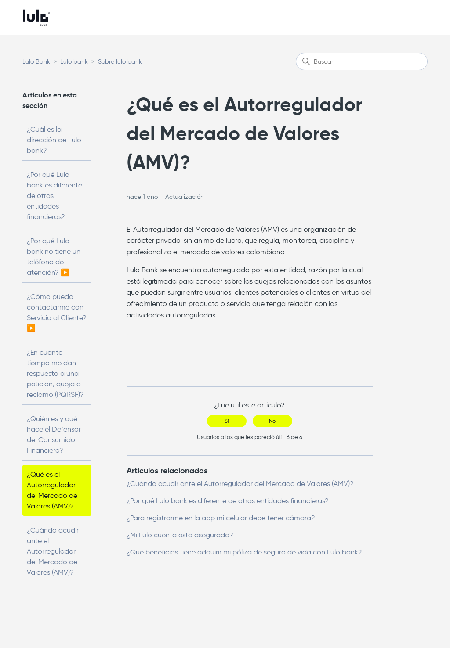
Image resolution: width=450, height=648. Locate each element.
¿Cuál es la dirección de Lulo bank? (54, 140)
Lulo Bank (36, 61)
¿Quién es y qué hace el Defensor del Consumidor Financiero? (54, 434)
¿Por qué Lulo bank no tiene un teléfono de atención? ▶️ (53, 257)
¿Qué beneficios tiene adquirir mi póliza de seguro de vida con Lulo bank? (244, 552)
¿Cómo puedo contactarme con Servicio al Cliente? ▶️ (57, 312)
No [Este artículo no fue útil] (272, 421)
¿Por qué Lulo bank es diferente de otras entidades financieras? (54, 195)
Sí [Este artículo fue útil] (227, 421)
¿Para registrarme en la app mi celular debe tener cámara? (221, 518)
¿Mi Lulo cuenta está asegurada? (180, 535)
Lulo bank (74, 61)
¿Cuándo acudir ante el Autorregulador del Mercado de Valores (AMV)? (53, 551)
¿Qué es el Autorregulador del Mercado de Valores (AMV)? (52, 490)
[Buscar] (362, 61)
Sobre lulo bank (120, 61)
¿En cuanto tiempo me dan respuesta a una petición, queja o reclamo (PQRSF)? (55, 373)
